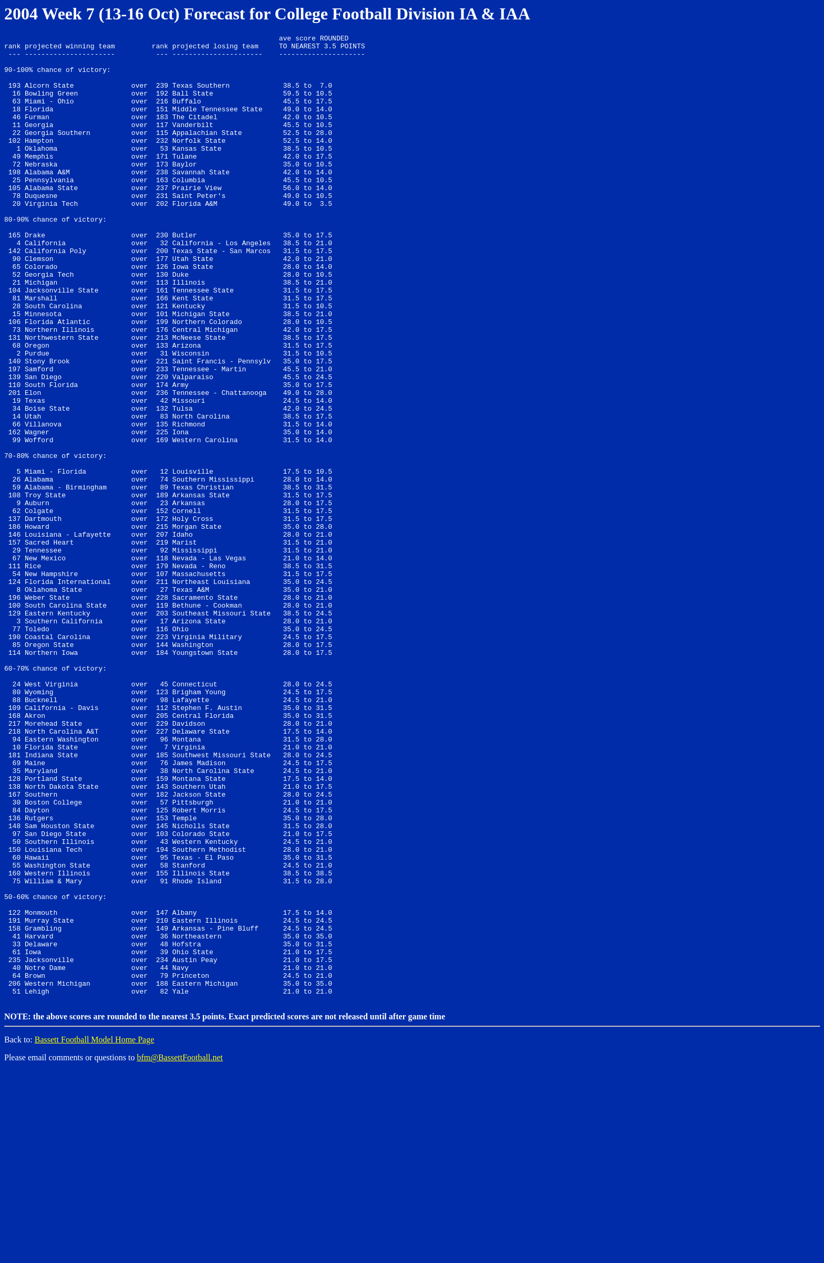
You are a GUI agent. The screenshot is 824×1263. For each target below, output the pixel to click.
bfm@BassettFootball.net (180, 1249)
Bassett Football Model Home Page (94, 1231)
